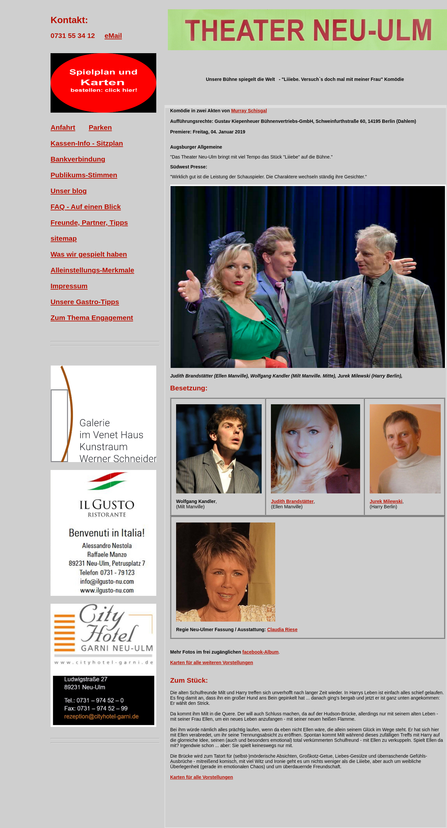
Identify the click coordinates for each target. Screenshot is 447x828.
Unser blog (69, 191)
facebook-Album (260, 652)
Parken (100, 127)
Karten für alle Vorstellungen (201, 777)
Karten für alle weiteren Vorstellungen (211, 662)
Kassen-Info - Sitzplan (87, 143)
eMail (113, 35)
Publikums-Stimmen (84, 175)
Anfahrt (63, 127)
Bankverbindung (78, 159)
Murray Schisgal (249, 110)
